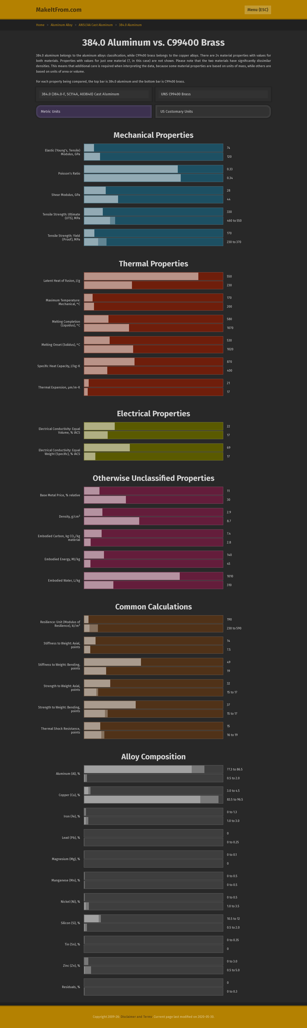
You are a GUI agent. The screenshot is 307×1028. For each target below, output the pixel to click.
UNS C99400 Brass (176, 94)
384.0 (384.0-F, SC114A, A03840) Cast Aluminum (80, 94)
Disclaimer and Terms (136, 1017)
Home (40, 25)
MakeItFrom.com (59, 9)
